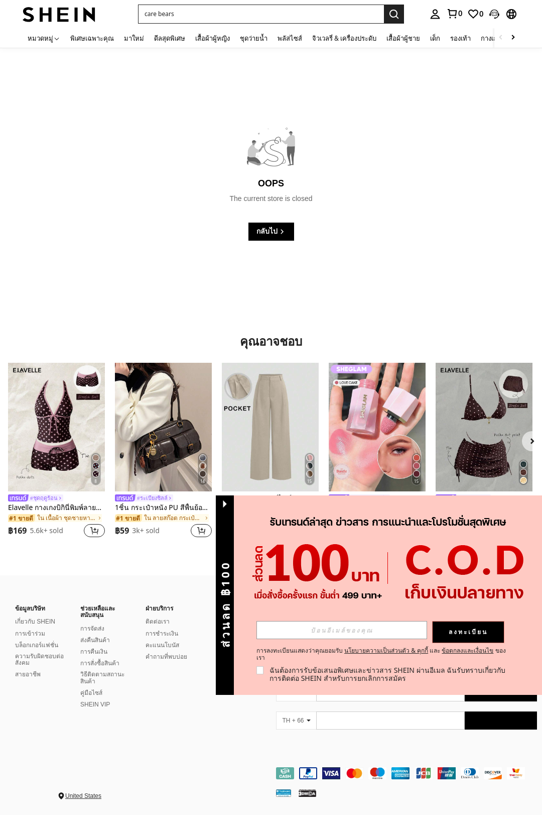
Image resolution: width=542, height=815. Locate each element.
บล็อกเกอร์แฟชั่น (36, 645)
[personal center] (435, 14)
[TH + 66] (296, 720)
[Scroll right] (512, 38)
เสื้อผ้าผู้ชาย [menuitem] (403, 38)
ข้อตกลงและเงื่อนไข (467, 650)
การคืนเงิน (93, 651)
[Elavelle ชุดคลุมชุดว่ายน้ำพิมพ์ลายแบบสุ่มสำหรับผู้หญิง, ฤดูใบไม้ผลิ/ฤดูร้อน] (484, 427)
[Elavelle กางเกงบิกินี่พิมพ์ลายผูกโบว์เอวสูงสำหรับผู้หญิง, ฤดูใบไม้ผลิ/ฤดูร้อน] (56, 427)
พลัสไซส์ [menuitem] (290, 38)
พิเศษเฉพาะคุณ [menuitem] (92, 38)
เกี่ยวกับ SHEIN (35, 621)
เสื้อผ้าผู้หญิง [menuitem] (212, 38)
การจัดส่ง (92, 628)
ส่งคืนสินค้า (95, 640)
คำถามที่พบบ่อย (166, 656)
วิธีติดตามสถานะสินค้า (102, 678)
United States (83, 795)
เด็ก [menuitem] (435, 38)
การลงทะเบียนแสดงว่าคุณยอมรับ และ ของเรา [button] (381, 654)
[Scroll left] (500, 38)
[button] (261, 14)
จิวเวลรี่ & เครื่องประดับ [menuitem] (344, 38)
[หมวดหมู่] (44, 38)
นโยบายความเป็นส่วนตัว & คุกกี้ (386, 650)
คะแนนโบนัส (162, 645)
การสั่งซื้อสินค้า (99, 663)
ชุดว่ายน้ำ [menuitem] (253, 38)
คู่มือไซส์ (91, 692)
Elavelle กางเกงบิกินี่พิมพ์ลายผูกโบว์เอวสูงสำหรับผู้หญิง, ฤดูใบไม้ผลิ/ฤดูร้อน (56, 507)
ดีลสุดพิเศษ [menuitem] (169, 38)
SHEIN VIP (95, 704)
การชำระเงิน (162, 633)
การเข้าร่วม (30, 633)
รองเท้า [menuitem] (460, 38)
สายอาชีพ (28, 674)
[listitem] (56, 452)
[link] (454, 14)
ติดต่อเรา (158, 621)
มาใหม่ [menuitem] (134, 38)
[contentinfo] (406, 773)
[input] (341, 630)
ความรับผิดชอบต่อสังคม (39, 660)
